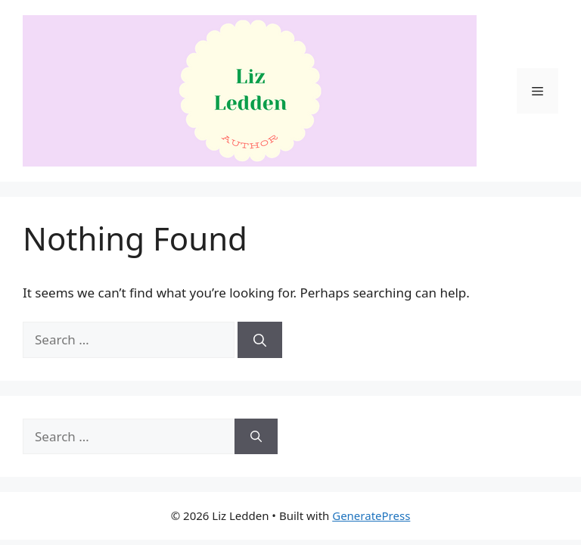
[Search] (260, 340)
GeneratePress (371, 515)
